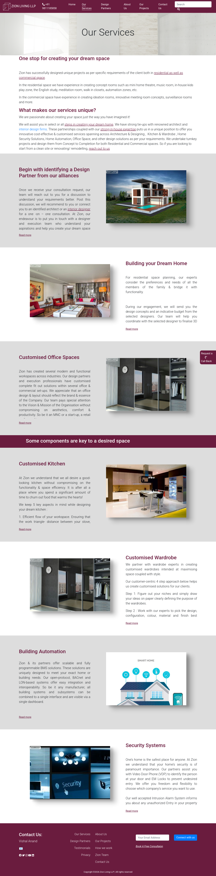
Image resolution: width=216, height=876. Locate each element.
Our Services (86, 6)
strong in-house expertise (118, 129)
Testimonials (82, 848)
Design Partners (106, 6)
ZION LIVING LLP (19, 6)
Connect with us (185, 837)
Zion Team (102, 855)
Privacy (85, 855)
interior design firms (33, 129)
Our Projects (144, 6)
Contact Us (162, 6)
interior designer (79, 209)
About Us (127, 6)
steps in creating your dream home (89, 124)
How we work (103, 848)
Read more (25, 235)
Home (72, 4)
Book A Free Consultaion (149, 846)
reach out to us (99, 148)
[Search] (193, 4)
